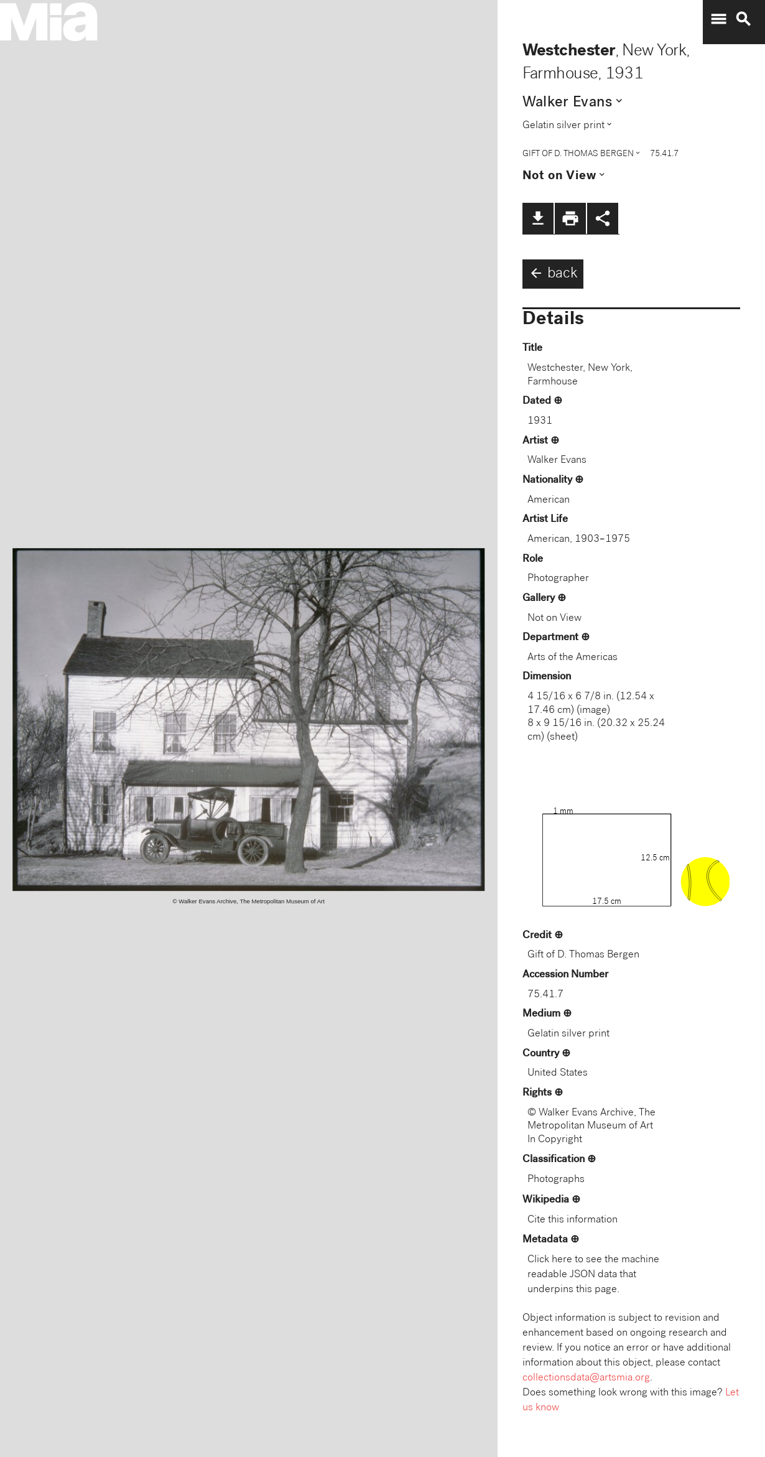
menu (718, 19)
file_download (538, 218)
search (743, 19)
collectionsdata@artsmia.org (586, 1378)
